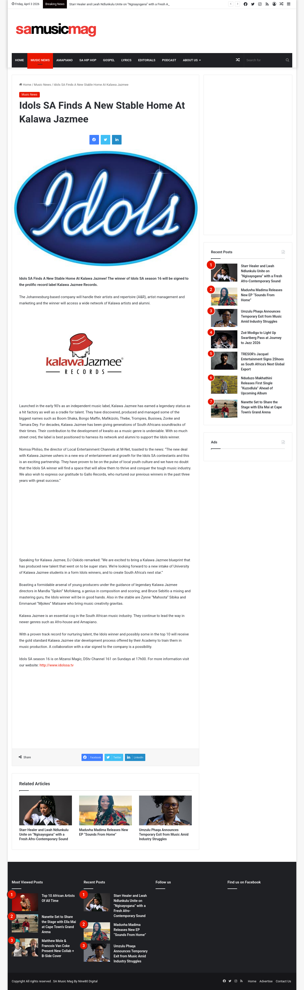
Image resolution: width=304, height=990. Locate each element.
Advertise (266, 981)
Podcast (169, 60)
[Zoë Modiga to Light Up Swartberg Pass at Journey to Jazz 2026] (224, 339)
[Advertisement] (200, 24)
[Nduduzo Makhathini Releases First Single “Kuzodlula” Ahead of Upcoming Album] (224, 385)
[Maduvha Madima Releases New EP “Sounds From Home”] (105, 810)
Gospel (109, 60)
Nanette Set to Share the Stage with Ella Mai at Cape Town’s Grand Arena (261, 407)
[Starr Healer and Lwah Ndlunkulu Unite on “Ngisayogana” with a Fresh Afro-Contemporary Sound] (45, 810)
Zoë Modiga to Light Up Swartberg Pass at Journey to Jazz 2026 (261, 338)
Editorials (146, 60)
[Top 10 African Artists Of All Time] (25, 902)
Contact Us (283, 981)
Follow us (163, 882)
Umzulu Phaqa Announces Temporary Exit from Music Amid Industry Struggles (163, 834)
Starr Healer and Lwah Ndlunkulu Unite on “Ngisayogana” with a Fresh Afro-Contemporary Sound (44, 834)
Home (19, 60)
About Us (190, 60)
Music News (40, 60)
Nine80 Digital (88, 981)
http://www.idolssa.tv (57, 665)
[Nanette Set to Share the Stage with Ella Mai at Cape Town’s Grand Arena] (224, 409)
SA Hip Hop (87, 60)
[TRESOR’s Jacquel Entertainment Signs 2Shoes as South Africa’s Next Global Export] (224, 361)
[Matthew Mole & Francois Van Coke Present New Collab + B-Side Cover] (25, 947)
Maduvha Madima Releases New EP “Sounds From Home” (261, 295)
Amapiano (64, 60)
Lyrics (126, 60)
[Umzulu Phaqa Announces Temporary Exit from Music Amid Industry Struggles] (165, 810)
